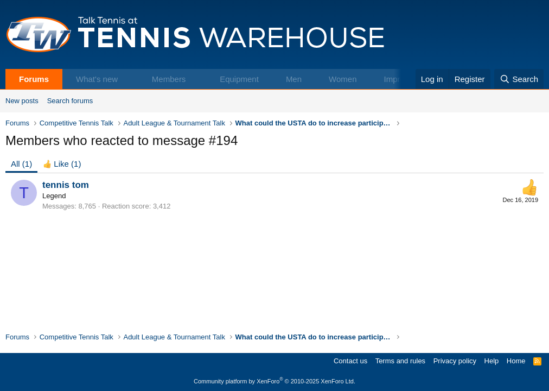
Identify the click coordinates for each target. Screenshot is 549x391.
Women (342, 79)
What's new (97, 79)
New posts (22, 101)
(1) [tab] (21, 163)
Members (169, 79)
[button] (128, 79)
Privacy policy (454, 361)
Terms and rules (400, 361)
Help (491, 361)
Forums (34, 79)
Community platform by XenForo (274, 381)
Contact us (350, 361)
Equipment (239, 79)
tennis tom (65, 185)
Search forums (70, 101)
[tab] (61, 164)
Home (516, 361)
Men (294, 79)
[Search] (519, 79)
